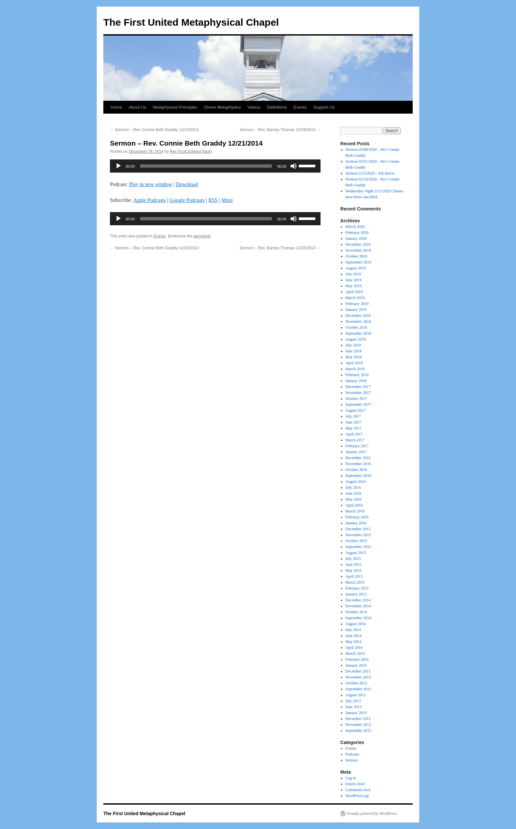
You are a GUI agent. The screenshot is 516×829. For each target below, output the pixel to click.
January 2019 (356, 309)
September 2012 (358, 730)
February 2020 (357, 232)
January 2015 (356, 594)
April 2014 (354, 647)
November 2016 (358, 463)
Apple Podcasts (149, 200)
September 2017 (358, 404)
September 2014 (358, 618)
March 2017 (355, 440)
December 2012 (358, 718)
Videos (254, 107)
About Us (137, 107)
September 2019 (358, 262)
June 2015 (354, 564)
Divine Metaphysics (222, 107)
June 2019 (354, 280)
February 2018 (357, 375)
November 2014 (358, 606)
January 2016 (356, 523)
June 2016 (354, 493)
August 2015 (356, 552)
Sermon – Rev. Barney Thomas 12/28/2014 (280, 129)
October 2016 (356, 469)
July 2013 (353, 701)
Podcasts (352, 754)
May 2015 (354, 570)
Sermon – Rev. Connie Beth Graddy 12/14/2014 (154, 129)
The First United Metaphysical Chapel (191, 22)
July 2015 (353, 558)
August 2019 (356, 268)
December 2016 (358, 458)
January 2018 (356, 380)
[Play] (118, 166)
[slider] (206, 166)
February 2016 (357, 517)
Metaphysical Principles (175, 107)
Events (300, 107)
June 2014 (354, 635)
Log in (351, 778)
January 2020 (356, 238)
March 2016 (355, 511)
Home (116, 107)
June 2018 (354, 351)
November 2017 (358, 392)
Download (187, 184)
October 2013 (356, 683)
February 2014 (357, 659)
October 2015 (356, 541)
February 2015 (357, 588)
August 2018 (356, 339)
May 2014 (354, 641)
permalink (201, 236)
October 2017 (356, 398)
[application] (215, 166)
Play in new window (150, 184)
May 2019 (354, 286)
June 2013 (354, 707)
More (227, 200)
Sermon (352, 760)
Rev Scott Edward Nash (191, 151)
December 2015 (358, 529)
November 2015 (358, 535)
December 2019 (358, 244)
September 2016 (358, 475)
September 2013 (358, 689)
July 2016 (353, 487)
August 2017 (356, 410)
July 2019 (353, 274)
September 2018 (358, 333)
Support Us (324, 107)
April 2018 (354, 363)
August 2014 (356, 624)
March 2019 (355, 297)
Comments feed (358, 790)
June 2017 (354, 422)
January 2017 (356, 452)
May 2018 (354, 357)
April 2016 (354, 505)
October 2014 (356, 612)
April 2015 (354, 576)
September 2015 (358, 546)
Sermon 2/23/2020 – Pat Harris (370, 173)
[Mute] (293, 166)
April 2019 (354, 292)
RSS (213, 200)
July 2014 (353, 629)
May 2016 (354, 499)
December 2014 (358, 600)
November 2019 (358, 250)
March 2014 (355, 653)
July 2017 (353, 416)
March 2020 (355, 226)
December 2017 (358, 386)
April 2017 (354, 434)
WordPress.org (357, 795)
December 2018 (358, 315)
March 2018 (355, 369)
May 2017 (354, 428)
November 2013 (358, 677)
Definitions (277, 107)
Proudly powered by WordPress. (372, 813)
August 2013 (356, 695)
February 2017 (357, 446)
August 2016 (356, 481)
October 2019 (356, 256)
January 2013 (356, 712)
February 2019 (357, 303)
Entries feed (355, 784)
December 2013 (358, 671)
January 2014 (356, 665)
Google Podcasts (187, 200)
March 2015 (355, 582)
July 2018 (353, 345)
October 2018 (356, 327)
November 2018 (358, 321)
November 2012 (358, 724)
